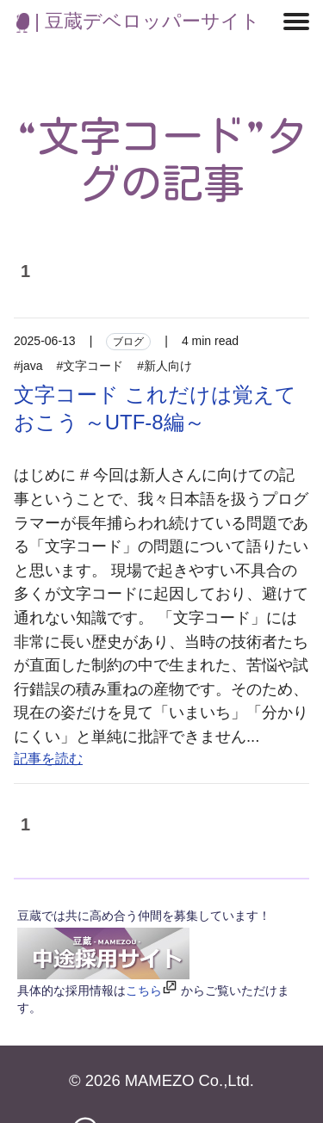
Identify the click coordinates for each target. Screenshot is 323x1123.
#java (28, 366)
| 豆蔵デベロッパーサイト (138, 21)
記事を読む (48, 758)
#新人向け (164, 366)
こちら (144, 990)
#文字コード (89, 366)
